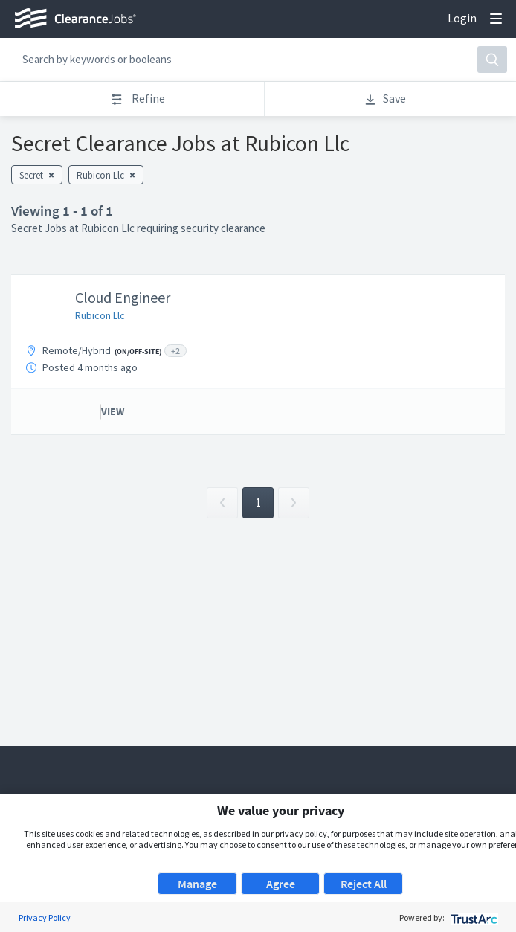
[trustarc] (472, 917)
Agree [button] (280, 883)
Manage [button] (197, 883)
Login (462, 17)
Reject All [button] (364, 883)
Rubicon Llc (100, 315)
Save (385, 98)
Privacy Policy (45, 917)
